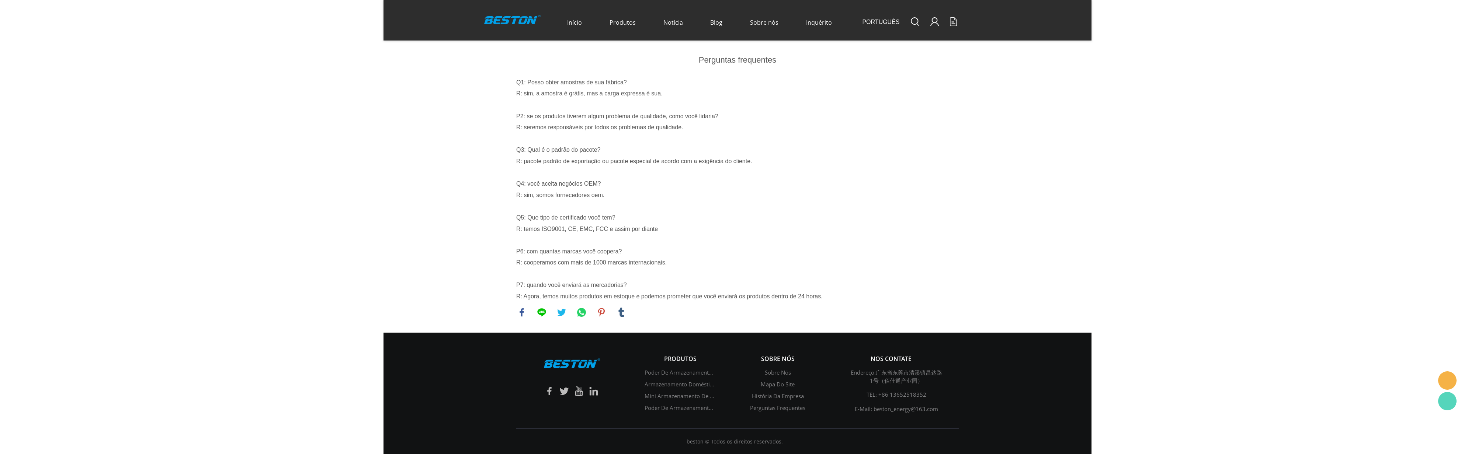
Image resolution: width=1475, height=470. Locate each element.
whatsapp (581, 312)
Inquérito (819, 22)
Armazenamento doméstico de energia (695, 384)
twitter (561, 312)
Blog (716, 22)
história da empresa (778, 396)
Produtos (623, 22)
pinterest (601, 312)
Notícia (673, 22)
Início (574, 22)
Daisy (1447, 380)
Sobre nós (764, 22)
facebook (521, 312)
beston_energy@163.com (906, 409)
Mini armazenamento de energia (687, 396)
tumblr (621, 312)
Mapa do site (778, 384)
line (541, 312)
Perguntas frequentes (777, 407)
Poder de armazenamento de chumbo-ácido (702, 407)
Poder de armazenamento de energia (693, 372)
